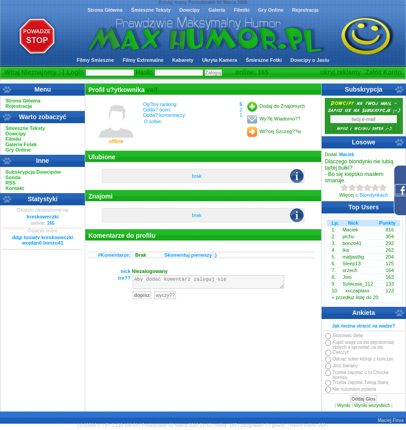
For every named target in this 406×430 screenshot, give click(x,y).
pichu (348, 236)
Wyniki (343, 405)
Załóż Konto (383, 72)
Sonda (13, 177)
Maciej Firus (391, 420)
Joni (346, 277)
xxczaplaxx (357, 290)
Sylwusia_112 (357, 284)
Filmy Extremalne (143, 60)
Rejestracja (305, 10)
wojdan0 (32, 242)
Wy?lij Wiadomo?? (279, 118)
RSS (10, 182)
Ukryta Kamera (219, 60)
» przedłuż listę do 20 (355, 297)
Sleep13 (351, 263)
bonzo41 (53, 242)
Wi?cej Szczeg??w (280, 131)
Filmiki (241, 10)
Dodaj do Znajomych (282, 106)
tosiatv (32, 237)
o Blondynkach (371, 195)
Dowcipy (189, 10)
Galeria (216, 10)
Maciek (350, 229)
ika (345, 250)
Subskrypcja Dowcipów (33, 172)
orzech (349, 270)
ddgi (17, 237)
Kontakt (14, 188)
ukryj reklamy (340, 72)
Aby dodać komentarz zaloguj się (208, 283)
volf (151, 89)
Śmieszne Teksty (151, 10)
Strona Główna (105, 10)
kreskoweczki (43, 216)
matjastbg (353, 256)
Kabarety (183, 60)
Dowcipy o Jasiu (310, 60)
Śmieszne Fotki (264, 60)
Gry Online (270, 10)
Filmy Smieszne (95, 60)
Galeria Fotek (21, 144)
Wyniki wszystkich (372, 405)
